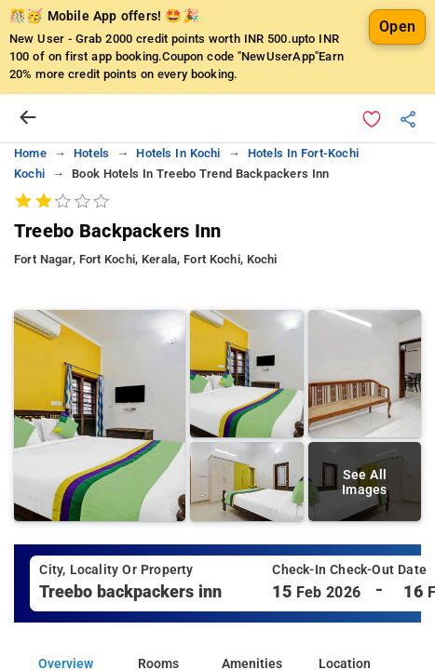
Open (397, 26)
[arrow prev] (28, 118)
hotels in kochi (178, 153)
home (30, 153)
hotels (91, 153)
